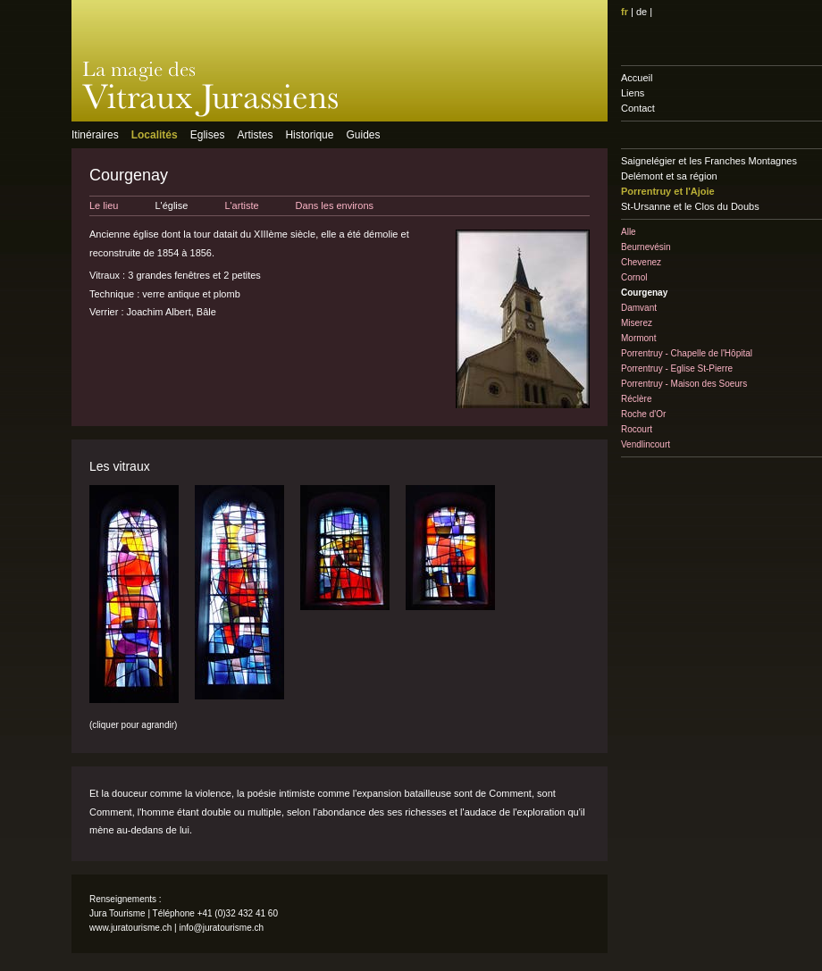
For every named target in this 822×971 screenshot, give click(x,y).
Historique (309, 135)
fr (624, 11)
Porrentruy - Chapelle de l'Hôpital (686, 353)
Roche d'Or (643, 414)
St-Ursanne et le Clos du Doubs (690, 206)
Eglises (207, 135)
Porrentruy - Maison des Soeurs (684, 384)
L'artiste (241, 205)
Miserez (636, 323)
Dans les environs (334, 205)
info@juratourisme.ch (221, 928)
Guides (363, 135)
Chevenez (641, 262)
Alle (628, 232)
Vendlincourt (645, 444)
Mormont (638, 338)
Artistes (255, 135)
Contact (638, 108)
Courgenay (644, 292)
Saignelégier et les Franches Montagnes (709, 160)
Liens (632, 93)
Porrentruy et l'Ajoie (668, 191)
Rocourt (636, 429)
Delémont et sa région (669, 176)
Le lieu (103, 205)
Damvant (639, 308)
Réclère (636, 399)
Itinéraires (95, 135)
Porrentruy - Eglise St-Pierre (677, 368)
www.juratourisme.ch (130, 928)
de (641, 11)
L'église (171, 205)
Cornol (634, 277)
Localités (154, 135)
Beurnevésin (646, 247)
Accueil (636, 77)
